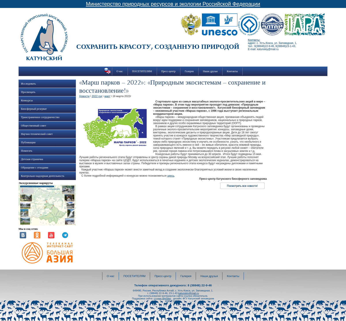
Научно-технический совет (37, 134)
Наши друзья (210, 71)
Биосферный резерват (34, 109)
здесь (170, 175)
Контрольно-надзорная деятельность (42, 176)
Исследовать (28, 83)
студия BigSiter (162, 298)
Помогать (26, 151)
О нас (120, 71)
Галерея (189, 71)
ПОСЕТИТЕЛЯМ (142, 71)
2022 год (97, 96)
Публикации (28, 142)
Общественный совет (33, 125)
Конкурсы (27, 100)
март (107, 96)
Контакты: (254, 40)
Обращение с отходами (34, 167)
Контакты (232, 71)
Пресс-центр (168, 71)
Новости (84, 96)
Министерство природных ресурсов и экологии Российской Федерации (173, 4)
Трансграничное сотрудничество (40, 117)
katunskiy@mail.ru (188, 293)
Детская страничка (32, 159)
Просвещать (28, 92)
